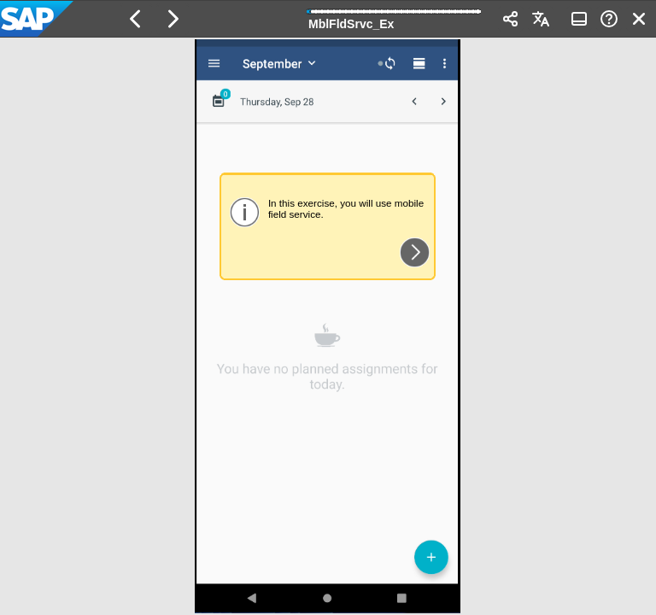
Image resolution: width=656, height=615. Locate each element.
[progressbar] (394, 17)
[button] (136, 19)
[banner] (328, 19)
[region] (328, 326)
